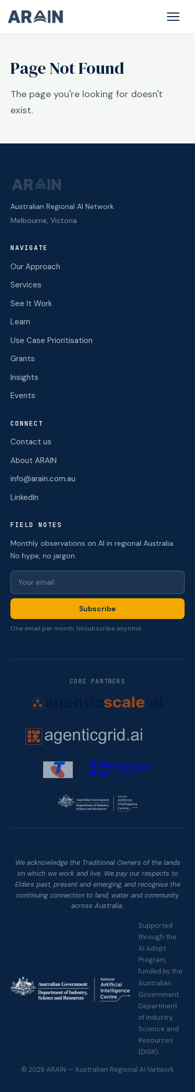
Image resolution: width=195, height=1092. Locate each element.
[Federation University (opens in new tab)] (120, 769)
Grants (22, 358)
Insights (24, 377)
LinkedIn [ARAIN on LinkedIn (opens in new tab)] (24, 497)
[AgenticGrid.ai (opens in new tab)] (97, 736)
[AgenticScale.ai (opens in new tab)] (97, 703)
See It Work (31, 303)
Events (22, 395)
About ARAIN (33, 460)
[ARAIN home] (39, 16)
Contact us (30, 442)
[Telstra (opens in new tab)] (58, 769)
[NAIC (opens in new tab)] (98, 803)
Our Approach (35, 266)
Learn (20, 322)
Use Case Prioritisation (51, 340)
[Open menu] (173, 16)
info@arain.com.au (42, 478)
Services (26, 285)
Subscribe (97, 608)
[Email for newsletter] (97, 583)
